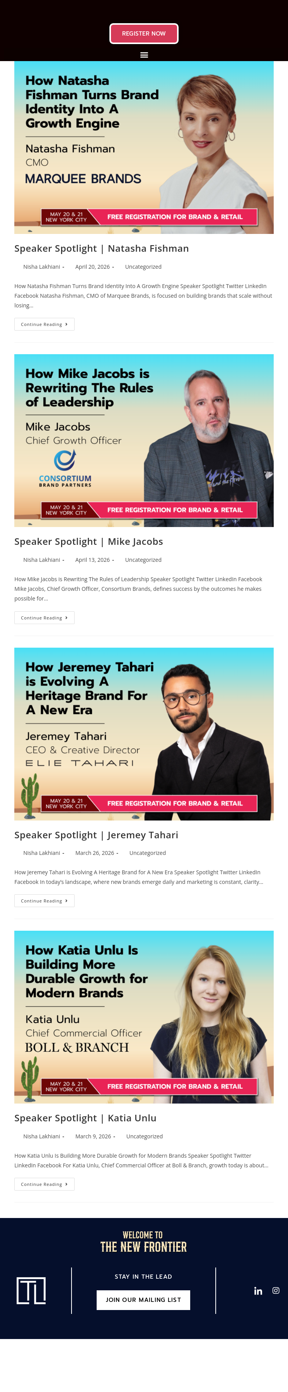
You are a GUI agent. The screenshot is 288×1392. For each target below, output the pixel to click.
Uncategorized (143, 318)
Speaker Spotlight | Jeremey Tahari (96, 886)
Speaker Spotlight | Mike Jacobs (88, 593)
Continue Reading (48, 374)
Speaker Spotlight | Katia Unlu (85, 1169)
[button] (144, 106)
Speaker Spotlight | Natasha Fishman (101, 300)
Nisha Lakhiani (41, 318)
